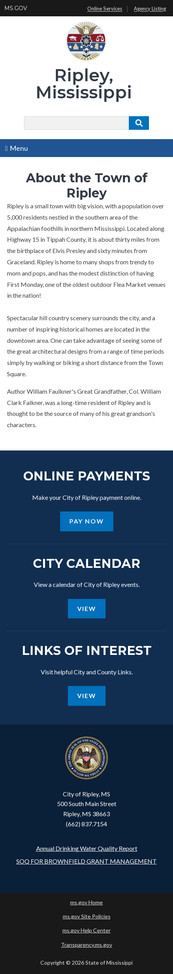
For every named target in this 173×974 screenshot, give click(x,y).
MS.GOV (15, 8)
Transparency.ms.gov (86, 944)
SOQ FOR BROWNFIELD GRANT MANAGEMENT (86, 861)
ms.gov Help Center (86, 930)
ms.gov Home (86, 902)
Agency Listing (150, 9)
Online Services (104, 9)
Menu (16, 148)
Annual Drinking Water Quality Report (86, 848)
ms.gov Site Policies (87, 916)
